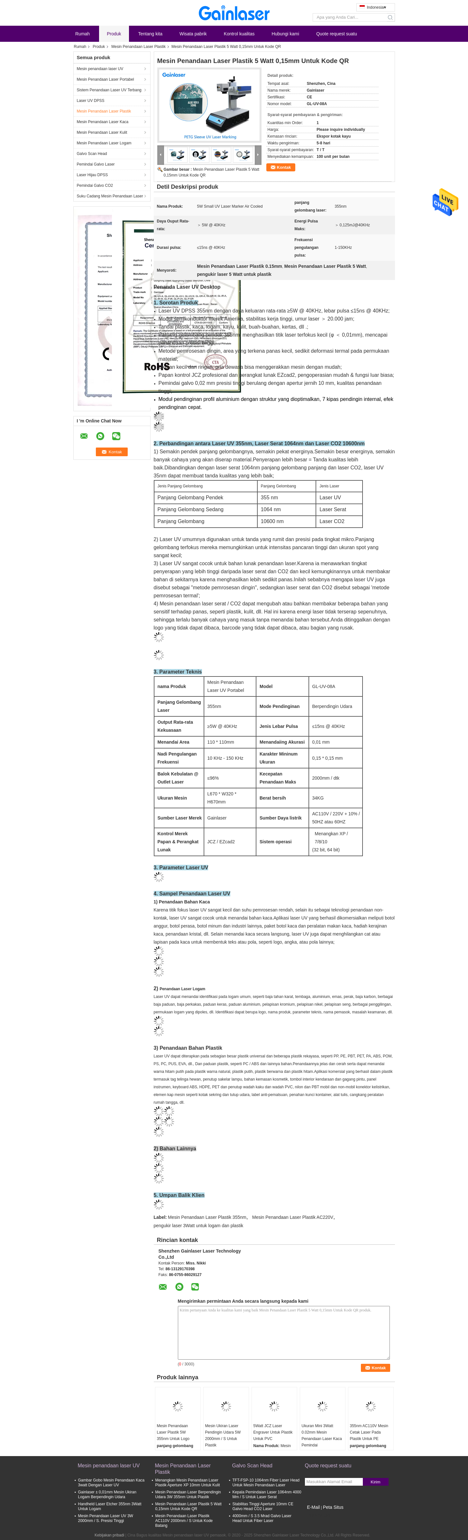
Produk (114, 33)
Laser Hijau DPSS (92, 175)
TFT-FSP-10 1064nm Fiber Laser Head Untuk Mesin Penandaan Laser (266, 1482)
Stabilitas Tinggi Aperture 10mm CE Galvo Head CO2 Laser (263, 1506)
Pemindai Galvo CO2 (95, 185)
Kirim (375, 1482)
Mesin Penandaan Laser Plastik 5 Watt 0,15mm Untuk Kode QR (188, 1506)
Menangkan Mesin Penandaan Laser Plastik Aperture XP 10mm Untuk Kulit (187, 1482)
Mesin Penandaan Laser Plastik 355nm (207, 1217)
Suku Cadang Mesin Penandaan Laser (110, 196)
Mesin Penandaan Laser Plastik (138, 46)
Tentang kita (150, 33)
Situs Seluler (317, 1515)
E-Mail (313, 1507)
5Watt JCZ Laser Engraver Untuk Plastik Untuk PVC (273, 1432)
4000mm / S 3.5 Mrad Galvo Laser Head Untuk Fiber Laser (262, 1518)
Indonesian (376, 7)
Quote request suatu (336, 33)
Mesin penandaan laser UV (100, 69)
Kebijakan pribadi (109, 1535)
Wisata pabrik (193, 33)
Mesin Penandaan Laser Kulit (102, 132)
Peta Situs (333, 1507)
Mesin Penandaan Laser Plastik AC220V (292, 1217)
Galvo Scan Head (92, 153)
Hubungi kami (285, 33)
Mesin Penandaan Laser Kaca (103, 122)
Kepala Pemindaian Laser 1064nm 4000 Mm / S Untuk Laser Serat (267, 1494)
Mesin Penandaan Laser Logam (104, 143)
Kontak (284, 167)
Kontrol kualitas (239, 33)
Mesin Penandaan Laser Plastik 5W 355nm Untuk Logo (173, 1432)
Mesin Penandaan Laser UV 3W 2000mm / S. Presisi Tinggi (105, 1518)
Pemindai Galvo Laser (96, 164)
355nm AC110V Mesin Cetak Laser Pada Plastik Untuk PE (369, 1432)
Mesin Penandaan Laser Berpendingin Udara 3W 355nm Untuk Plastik (188, 1494)
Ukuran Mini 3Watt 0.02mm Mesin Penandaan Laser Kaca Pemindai (322, 1435)
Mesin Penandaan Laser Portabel (105, 79)
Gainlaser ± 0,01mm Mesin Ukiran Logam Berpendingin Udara (107, 1494)
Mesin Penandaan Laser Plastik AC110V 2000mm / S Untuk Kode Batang (184, 1521)
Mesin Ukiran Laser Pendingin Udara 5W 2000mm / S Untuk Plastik (223, 1435)
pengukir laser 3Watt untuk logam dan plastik (198, 1225)
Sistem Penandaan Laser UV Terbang (109, 90)
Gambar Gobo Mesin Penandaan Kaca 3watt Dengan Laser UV (111, 1482)
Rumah (82, 33)
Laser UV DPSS (91, 100)
